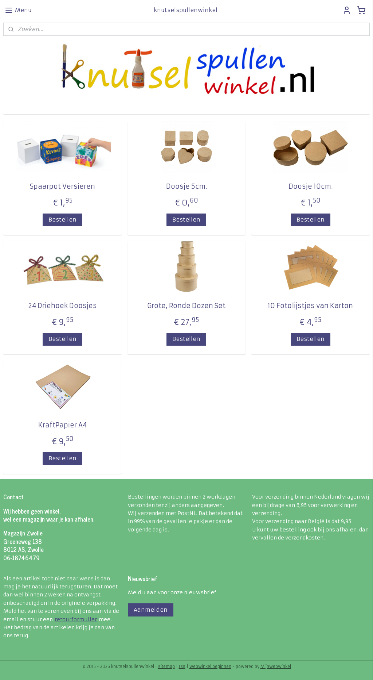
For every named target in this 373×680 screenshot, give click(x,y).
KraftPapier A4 (62, 425)
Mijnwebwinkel (275, 666)
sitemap (166, 666)
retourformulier (76, 619)
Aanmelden (151, 609)
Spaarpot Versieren (62, 186)
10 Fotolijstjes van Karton (310, 305)
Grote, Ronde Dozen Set (186, 305)
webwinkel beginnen (210, 666)
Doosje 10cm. (310, 186)
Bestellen (62, 219)
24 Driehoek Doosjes (62, 305)
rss (182, 666)
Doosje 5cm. (186, 186)
